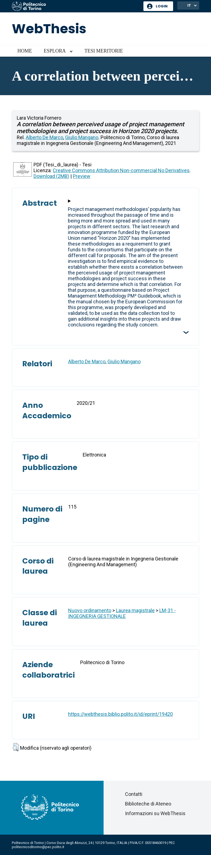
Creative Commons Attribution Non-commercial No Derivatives (121, 170)
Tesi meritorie (103, 51)
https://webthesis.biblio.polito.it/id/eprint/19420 (120, 714)
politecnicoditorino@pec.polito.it (38, 847)
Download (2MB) (51, 176)
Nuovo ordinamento (89, 610)
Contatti (133, 794)
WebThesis (49, 29)
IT (189, 5)
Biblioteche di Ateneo (148, 804)
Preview (81, 176)
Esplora (55, 51)
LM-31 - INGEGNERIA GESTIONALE (122, 613)
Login (162, 6)
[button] (16, 747)
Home (24, 51)
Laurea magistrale (135, 610)
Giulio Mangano (81, 137)
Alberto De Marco (44, 137)
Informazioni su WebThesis (155, 813)
